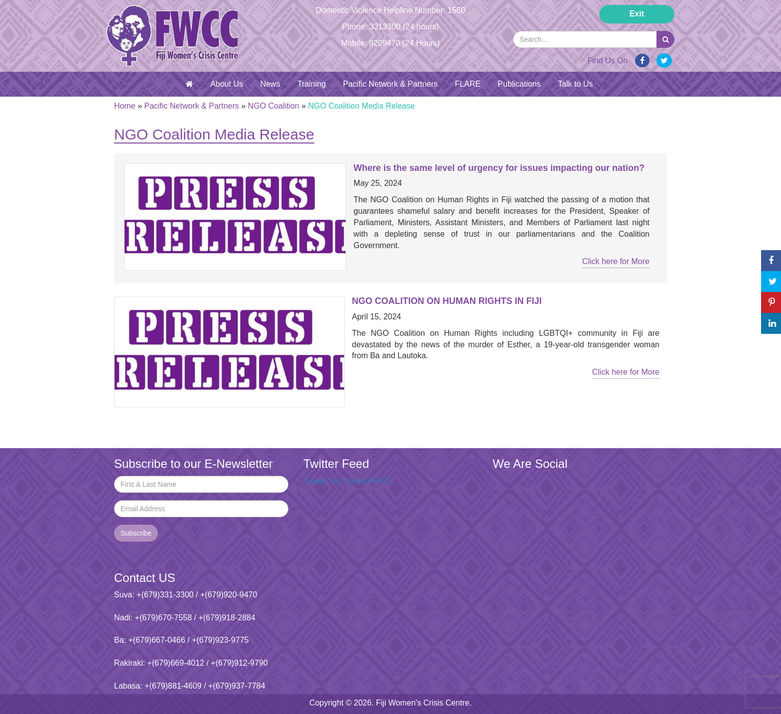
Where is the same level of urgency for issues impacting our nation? (499, 168)
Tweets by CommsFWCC (348, 481)
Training (311, 84)
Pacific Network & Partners (390, 84)
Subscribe (136, 533)
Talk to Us (575, 84)
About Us (226, 84)
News (270, 84)
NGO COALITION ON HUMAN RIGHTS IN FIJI (447, 301)
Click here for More (616, 261)
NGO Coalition (273, 106)
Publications (519, 84)
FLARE (468, 84)
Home (124, 106)
